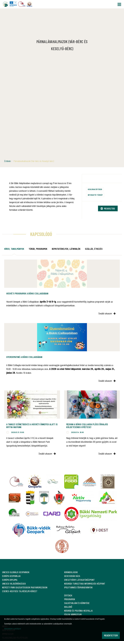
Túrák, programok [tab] (38, 248)
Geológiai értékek (95, 189)
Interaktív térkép (95, 195)
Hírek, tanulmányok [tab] (14, 248)
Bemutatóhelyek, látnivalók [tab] (66, 248)
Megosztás (108, 208)
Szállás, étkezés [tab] (94, 248)
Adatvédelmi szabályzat (12, 628)
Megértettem (111, 635)
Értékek (7, 161)
